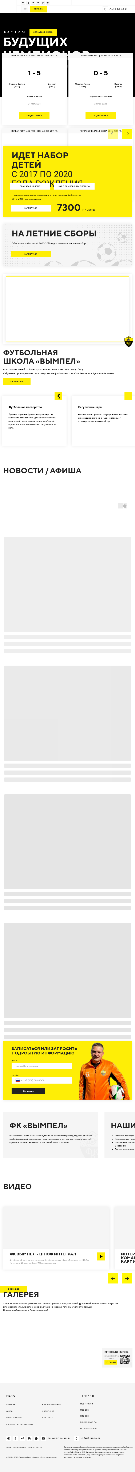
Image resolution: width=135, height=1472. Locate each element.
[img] (23, 3)
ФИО (14, 1060)
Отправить (28, 1091)
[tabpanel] (67, 126)
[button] (24, 9)
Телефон (15, 1074)
